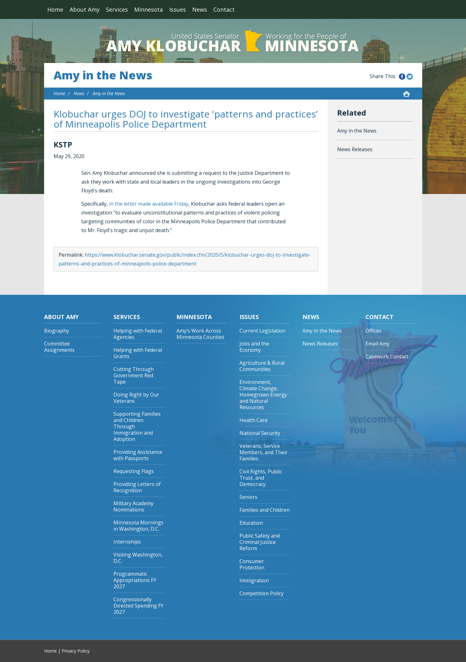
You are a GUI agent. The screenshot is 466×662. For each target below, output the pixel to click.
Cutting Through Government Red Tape (133, 375)
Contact (224, 9)
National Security (259, 433)
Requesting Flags (133, 471)
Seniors (248, 497)
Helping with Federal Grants (137, 353)
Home (55, 9)
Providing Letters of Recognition (137, 487)
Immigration (254, 580)
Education (251, 523)
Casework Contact (386, 356)
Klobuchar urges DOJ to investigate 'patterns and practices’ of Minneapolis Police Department (186, 118)
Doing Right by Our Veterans (136, 397)
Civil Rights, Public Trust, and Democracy (260, 478)
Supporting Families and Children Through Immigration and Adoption (137, 426)
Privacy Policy (75, 651)
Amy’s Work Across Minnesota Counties (200, 334)
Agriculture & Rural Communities (262, 366)
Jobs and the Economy (254, 346)
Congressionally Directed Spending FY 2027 (138, 605)
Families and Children (264, 510)
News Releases (354, 149)
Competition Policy (261, 593)
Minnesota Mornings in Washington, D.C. (138, 525)
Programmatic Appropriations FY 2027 (134, 580)
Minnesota (148, 9)
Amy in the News (103, 75)
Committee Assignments (59, 346)
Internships (127, 542)
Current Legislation (262, 331)
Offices (373, 331)
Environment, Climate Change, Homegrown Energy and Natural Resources (263, 395)
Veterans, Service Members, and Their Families (263, 452)
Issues (177, 9)
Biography (56, 331)
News (199, 9)
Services (117, 9)
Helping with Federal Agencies (137, 334)
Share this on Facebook (402, 76)
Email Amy (377, 343)
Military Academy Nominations (133, 506)
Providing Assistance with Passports (137, 455)
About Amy (85, 9)
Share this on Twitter (409, 76)
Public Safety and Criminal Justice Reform (259, 542)
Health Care (253, 420)
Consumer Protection (251, 564)
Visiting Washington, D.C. (138, 557)
